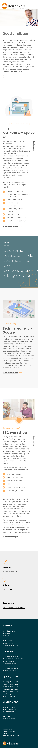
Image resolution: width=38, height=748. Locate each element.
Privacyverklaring (7, 729)
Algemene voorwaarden (9, 731)
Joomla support (10, 661)
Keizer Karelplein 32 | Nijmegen (14, 607)
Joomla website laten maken (14, 659)
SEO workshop (9, 641)
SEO (6, 638)
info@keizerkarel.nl (10, 572)
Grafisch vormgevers (11, 666)
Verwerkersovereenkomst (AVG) (11, 735)
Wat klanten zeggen (11, 668)
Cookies (5, 733)
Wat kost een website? (12, 663)
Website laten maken (12, 656)
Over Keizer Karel (10, 671)
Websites (8, 633)
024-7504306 (7, 589)
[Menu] (34, 5)
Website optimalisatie (12, 645)
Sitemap (5, 737)
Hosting (7, 636)
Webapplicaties (10, 631)
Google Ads (9, 643)
